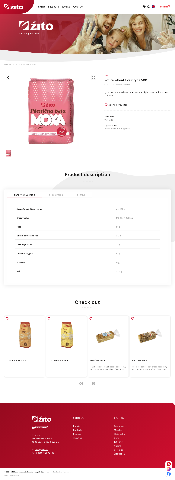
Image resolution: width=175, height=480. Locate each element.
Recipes (66, 7)
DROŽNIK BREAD (98, 360)
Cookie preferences (11, 475)
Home (6, 64)
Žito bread (119, 426)
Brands (42, 7)
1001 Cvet (118, 442)
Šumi (116, 438)
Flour (12, 64)
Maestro (118, 430)
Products (53, 7)
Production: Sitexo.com (62, 472)
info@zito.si (41, 449)
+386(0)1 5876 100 (44, 453)
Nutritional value (24, 195)
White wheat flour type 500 (26, 64)
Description (56, 195)
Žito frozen (119, 453)
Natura (117, 446)
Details (81, 195)
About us (78, 7)
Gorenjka (118, 450)
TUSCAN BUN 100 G (16, 360)
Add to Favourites (118, 105)
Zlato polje (119, 434)
